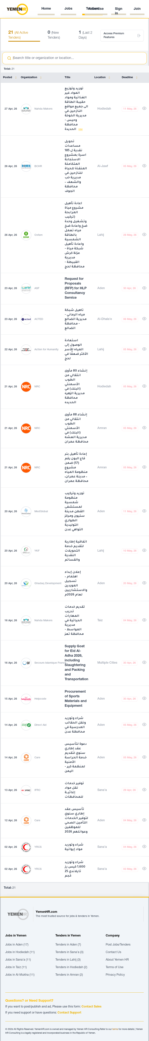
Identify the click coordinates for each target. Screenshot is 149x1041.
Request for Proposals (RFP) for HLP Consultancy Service (76, 288)
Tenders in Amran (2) (69, 975)
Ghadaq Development (47, 583)
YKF (37, 551)
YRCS (38, 847)
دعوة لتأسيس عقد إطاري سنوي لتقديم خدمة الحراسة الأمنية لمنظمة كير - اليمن (76, 758)
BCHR (38, 166)
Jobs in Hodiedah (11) (20, 952)
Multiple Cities (107, 663)
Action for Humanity (46, 349)
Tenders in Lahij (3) (68, 960)
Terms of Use (114, 967)
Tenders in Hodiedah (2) (71, 967)
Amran (102, 428)
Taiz (100, 620)
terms (115, 1029)
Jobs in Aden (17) (16, 944)
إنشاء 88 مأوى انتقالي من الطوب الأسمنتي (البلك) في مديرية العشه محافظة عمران (76, 428)
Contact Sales (91, 1006)
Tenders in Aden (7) (68, 944)
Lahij (100, 235)
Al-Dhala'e (104, 319)
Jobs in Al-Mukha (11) (19, 975)
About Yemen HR (117, 960)
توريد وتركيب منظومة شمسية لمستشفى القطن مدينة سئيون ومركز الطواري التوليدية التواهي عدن (75, 511)
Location (103, 77)
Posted (10, 77)
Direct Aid (40, 725)
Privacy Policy (115, 975)
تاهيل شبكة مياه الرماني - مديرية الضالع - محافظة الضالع (76, 319)
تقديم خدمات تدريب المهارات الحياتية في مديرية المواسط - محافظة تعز (75, 620)
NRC (37, 386)
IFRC (37, 790)
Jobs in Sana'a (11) (18, 960)
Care (37, 757)
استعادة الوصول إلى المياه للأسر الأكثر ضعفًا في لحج (76, 349)
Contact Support (69, 1012)
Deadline (130, 77)
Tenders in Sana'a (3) (69, 952)
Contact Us (113, 952)
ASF (36, 288)
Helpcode (40, 699)
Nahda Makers (43, 109)
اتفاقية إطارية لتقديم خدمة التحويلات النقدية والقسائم (76, 551)
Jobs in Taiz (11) (16, 967)
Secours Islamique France (50, 663)
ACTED (38, 319)
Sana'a (102, 790)
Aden (101, 288)
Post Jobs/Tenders (118, 944)
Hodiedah (104, 109)
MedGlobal (41, 511)
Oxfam (38, 235)
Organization (32, 77)
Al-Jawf (102, 166)
